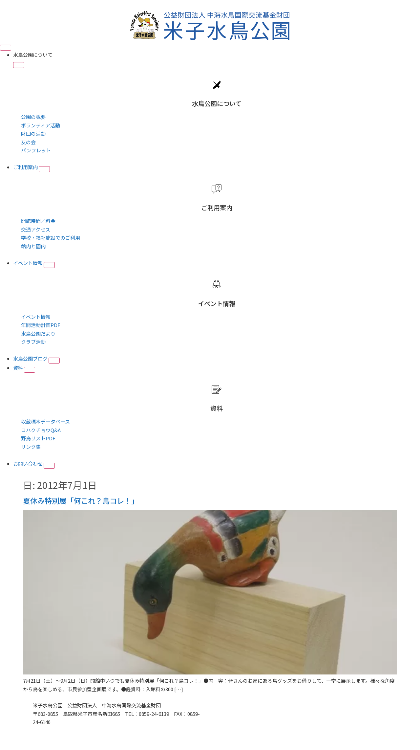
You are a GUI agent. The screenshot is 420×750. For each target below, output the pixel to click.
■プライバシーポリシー (60, 730)
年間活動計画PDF (40, 324)
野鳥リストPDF (38, 438)
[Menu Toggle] (5, 48)
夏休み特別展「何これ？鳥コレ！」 (80, 500)
